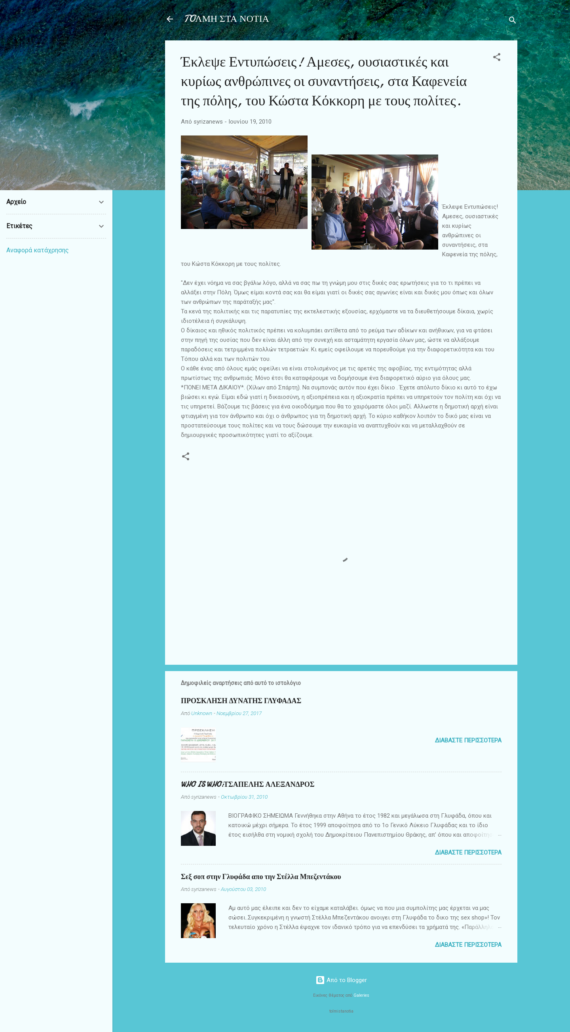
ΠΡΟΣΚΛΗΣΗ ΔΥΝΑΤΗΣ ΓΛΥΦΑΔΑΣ (241, 701)
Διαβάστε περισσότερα (468, 740)
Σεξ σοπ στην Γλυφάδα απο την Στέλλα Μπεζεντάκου (261, 877)
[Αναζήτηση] (512, 22)
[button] (497, 58)
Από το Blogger (341, 980)
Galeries (361, 995)
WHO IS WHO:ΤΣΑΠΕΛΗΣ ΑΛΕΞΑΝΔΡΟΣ (248, 785)
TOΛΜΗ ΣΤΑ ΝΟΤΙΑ (226, 18)
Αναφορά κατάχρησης (37, 250)
